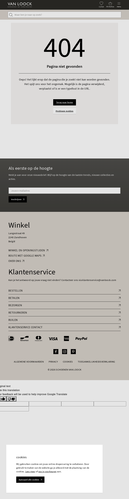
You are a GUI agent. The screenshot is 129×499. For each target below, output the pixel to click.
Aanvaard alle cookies (30, 479)
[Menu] (119, 4)
